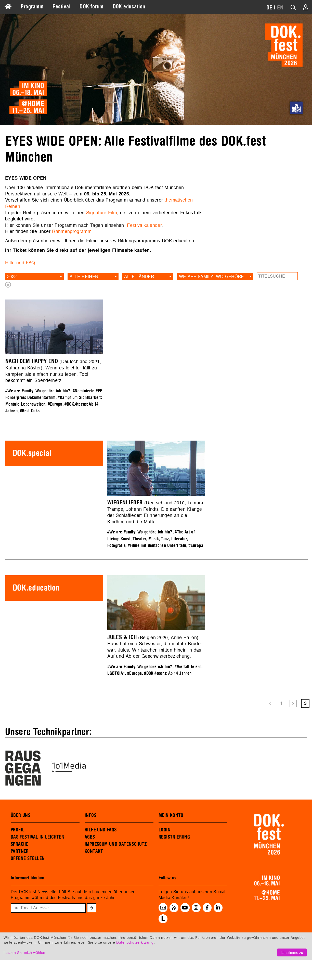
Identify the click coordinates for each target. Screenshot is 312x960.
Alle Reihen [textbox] (84, 276)
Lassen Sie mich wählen (24, 952)
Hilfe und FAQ (20, 262)
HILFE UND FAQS (100, 829)
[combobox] (34, 276)
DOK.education (129, 7)
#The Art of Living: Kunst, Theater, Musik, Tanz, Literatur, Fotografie (151, 539)
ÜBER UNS (20, 815)
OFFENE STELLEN (28, 858)
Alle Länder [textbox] (139, 276)
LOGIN (165, 829)
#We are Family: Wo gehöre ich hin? (37, 391)
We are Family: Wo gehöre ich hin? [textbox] (216, 276)
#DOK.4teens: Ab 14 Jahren (167, 673)
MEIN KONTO (171, 815)
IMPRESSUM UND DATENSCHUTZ (116, 844)
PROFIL (17, 829)
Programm (32, 7)
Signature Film (101, 212)
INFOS (90, 815)
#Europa (55, 404)
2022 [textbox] (12, 276)
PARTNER (20, 851)
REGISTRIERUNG (174, 837)
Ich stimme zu (292, 952)
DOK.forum (91, 7)
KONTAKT (94, 851)
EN (280, 8)
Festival (61, 7)
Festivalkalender (144, 225)
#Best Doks (30, 410)
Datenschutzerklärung (134, 942)
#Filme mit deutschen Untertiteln (157, 545)
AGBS (90, 837)
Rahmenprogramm (72, 231)
